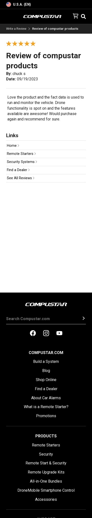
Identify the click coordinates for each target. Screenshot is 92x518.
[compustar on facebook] (33, 333)
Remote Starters (21, 154)
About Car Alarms (46, 398)
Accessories (46, 499)
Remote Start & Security (46, 463)
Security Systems (22, 162)
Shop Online (46, 379)
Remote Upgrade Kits (46, 472)
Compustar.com (46, 352)
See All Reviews (20, 178)
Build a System (46, 361)
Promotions (46, 416)
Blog (46, 370)
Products (46, 436)
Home (13, 146)
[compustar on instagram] (46, 333)
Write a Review (16, 28)
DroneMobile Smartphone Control (46, 490)
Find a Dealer (18, 170)
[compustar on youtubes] (59, 333)
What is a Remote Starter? (46, 406)
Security (46, 454)
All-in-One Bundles (46, 481)
